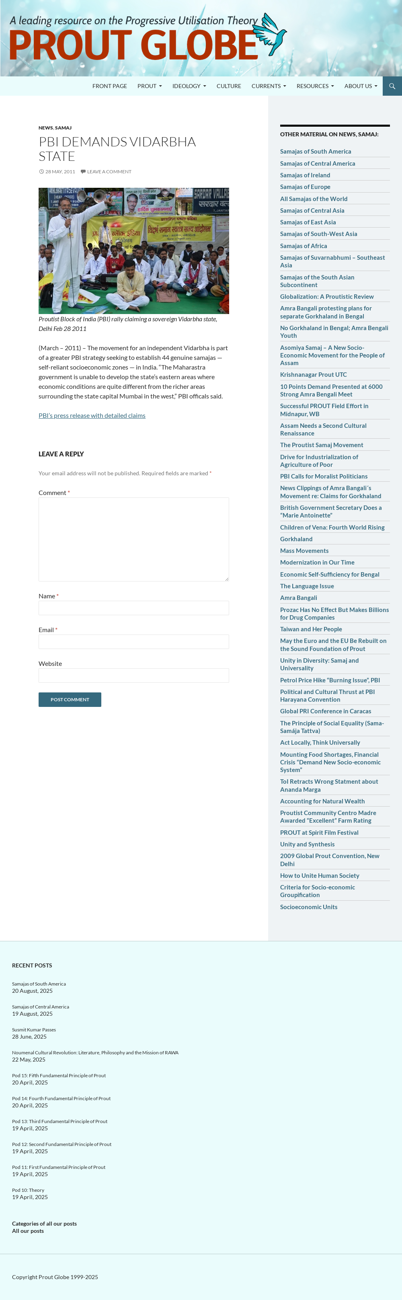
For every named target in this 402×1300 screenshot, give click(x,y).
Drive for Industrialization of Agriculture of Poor (319, 460)
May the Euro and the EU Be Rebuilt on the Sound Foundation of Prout (333, 644)
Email (48, 629)
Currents (266, 85)
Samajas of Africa (303, 245)
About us (358, 85)
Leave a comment (109, 171)
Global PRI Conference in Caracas (325, 711)
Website (50, 663)
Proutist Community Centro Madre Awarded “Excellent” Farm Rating (328, 816)
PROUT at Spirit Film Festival (319, 832)
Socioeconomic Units (309, 906)
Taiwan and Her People (311, 629)
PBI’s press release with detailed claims (92, 415)
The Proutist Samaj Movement (321, 444)
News (46, 128)
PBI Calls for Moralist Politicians (324, 476)
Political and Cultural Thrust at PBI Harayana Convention (327, 695)
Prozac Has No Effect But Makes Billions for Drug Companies (334, 613)
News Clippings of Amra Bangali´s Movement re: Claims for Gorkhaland (330, 491)
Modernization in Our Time (317, 562)
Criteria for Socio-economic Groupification (317, 890)
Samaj (63, 128)
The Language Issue (307, 585)
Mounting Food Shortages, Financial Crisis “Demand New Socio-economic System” (330, 762)
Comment (54, 492)
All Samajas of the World (314, 198)
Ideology (186, 85)
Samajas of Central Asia (312, 210)
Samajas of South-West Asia (318, 233)
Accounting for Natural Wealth (322, 801)
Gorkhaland (296, 538)
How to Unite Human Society (319, 875)
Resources (312, 85)
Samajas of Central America (317, 163)
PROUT (146, 85)
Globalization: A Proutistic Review (327, 296)
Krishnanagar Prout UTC (313, 374)
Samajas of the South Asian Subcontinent (317, 280)
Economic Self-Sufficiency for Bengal (329, 574)
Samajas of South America (315, 151)
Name (49, 596)
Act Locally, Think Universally (320, 742)
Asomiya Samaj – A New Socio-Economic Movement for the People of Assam (332, 355)
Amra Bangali (298, 597)
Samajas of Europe (305, 186)
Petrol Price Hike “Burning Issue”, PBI (330, 680)
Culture (229, 85)
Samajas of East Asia (308, 222)
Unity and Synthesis (307, 844)
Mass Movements (304, 550)
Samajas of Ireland (305, 175)
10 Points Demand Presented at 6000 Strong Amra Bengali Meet (331, 390)
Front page (109, 85)
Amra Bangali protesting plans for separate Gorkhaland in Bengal (326, 311)
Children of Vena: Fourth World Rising (332, 527)
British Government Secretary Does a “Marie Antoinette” (331, 511)
